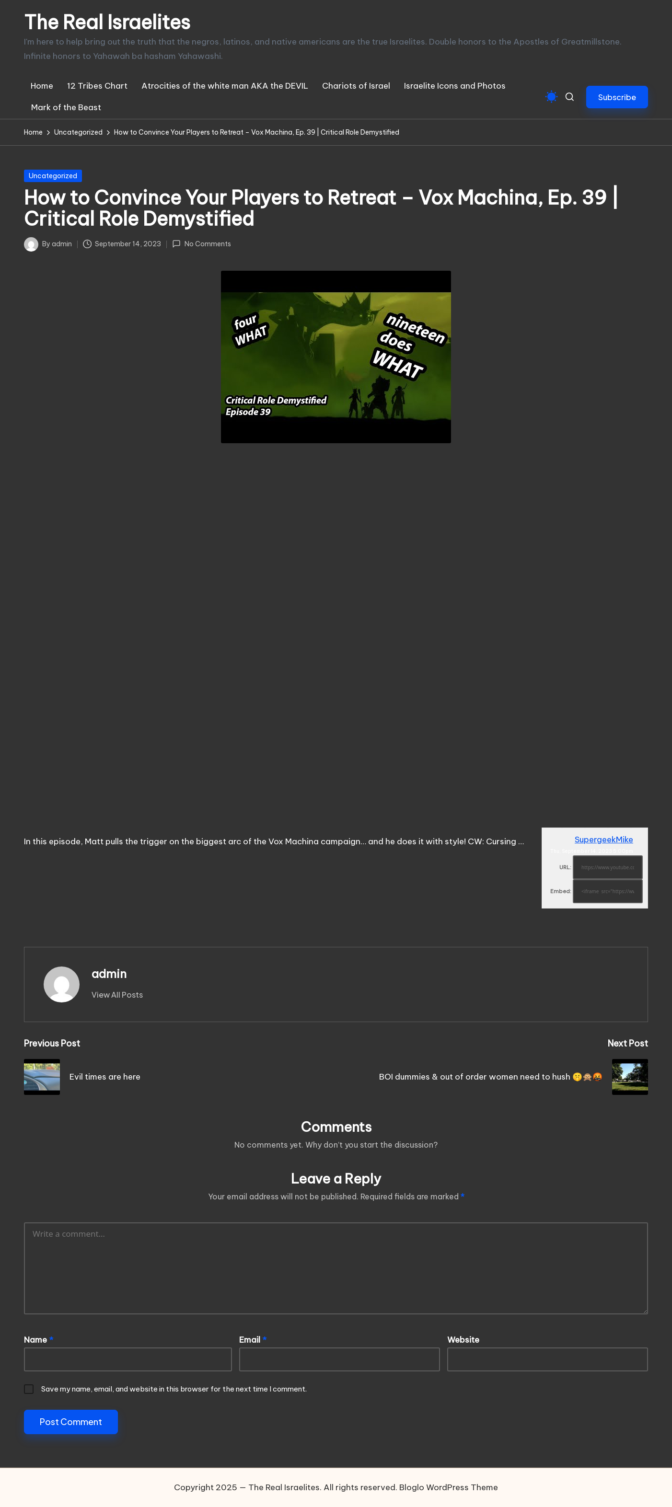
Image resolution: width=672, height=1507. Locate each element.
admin (109, 973)
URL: (565, 867)
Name (38, 1339)
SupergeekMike (604, 839)
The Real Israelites (107, 22)
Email (252, 1339)
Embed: (560, 891)
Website (463, 1339)
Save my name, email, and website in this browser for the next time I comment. (174, 1388)
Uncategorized (53, 176)
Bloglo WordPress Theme (448, 1487)
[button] (617, 97)
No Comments (201, 244)
